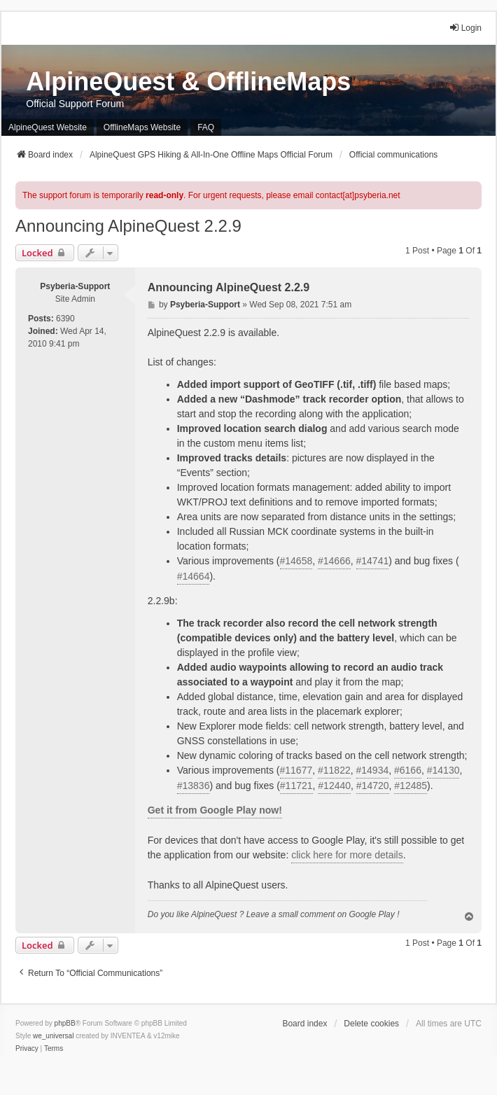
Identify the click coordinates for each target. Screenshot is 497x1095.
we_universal (53, 1036)
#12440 (334, 785)
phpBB (65, 1023)
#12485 (410, 785)
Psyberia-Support (75, 286)
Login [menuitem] (465, 27)
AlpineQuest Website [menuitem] (47, 127)
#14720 (372, 785)
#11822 (334, 770)
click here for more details (347, 854)
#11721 (296, 785)
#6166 (407, 770)
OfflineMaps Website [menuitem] (142, 127)
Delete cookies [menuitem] (371, 1023)
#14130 (443, 770)
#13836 (193, 785)
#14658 (296, 560)
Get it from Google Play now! (215, 810)
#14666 (334, 560)
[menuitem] (26, 1048)
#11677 (296, 770)
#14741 (372, 560)
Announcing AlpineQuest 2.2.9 (128, 225)
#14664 (193, 576)
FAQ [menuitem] (205, 127)
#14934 (372, 770)
